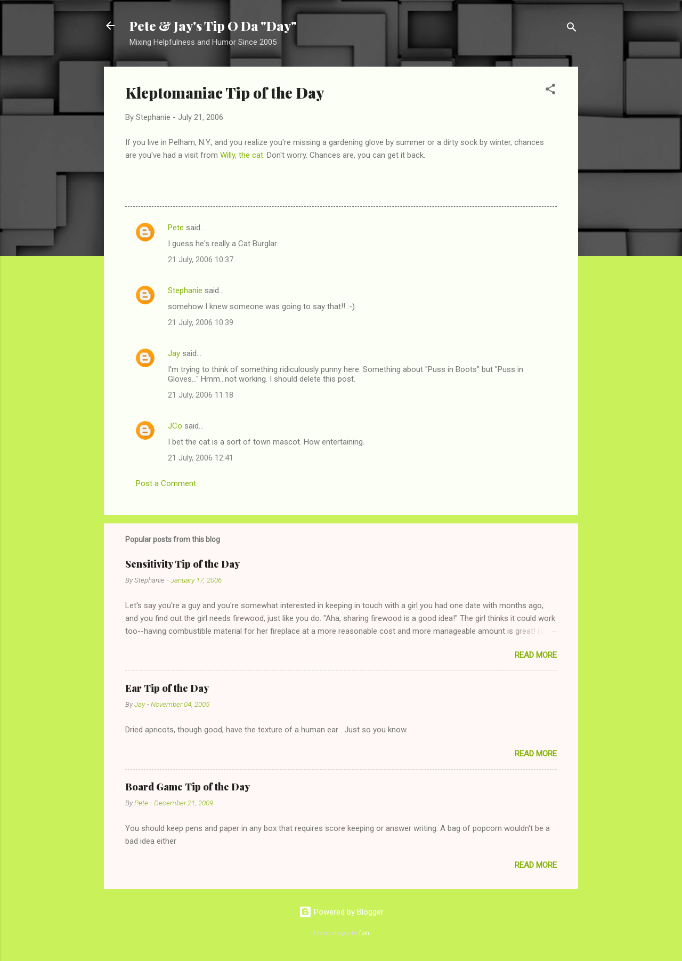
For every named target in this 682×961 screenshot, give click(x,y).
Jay (174, 353)
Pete (176, 227)
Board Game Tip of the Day (187, 786)
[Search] (571, 29)
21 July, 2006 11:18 (200, 395)
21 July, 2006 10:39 (200, 322)
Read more (536, 655)
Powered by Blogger (341, 912)
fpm (364, 933)
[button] (550, 91)
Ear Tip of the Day (167, 688)
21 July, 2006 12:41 (200, 458)
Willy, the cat (241, 155)
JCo (175, 426)
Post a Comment (166, 483)
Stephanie (185, 290)
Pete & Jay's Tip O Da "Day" (213, 25)
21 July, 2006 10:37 (200, 259)
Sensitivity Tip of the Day (182, 564)
